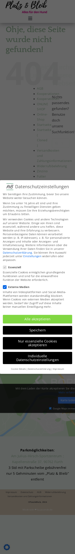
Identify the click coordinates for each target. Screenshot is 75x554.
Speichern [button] (37, 329)
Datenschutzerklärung (17, 252)
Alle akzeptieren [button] (37, 318)
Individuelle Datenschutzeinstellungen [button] (37, 357)
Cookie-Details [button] (18, 368)
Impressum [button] (58, 368)
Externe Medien (18, 286)
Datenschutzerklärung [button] (39, 368)
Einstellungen (32, 256)
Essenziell (13, 267)
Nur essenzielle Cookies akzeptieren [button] (37, 343)
